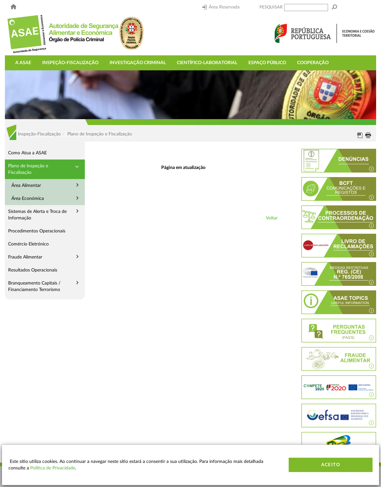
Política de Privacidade (52, 468)
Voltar (272, 218)
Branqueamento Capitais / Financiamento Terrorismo (34, 286)
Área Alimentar (26, 185)
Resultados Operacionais (32, 270)
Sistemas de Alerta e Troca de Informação (37, 214)
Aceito (330, 465)
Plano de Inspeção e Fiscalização (28, 169)
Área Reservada (221, 7)
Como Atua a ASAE (27, 153)
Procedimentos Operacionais (36, 231)
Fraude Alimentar (25, 257)
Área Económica (27, 198)
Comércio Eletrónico (28, 244)
